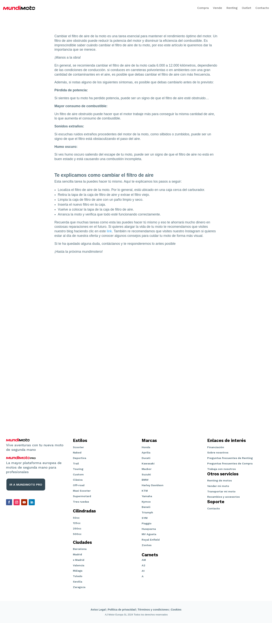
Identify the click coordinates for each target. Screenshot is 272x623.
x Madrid (78, 559)
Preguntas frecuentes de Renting (230, 458)
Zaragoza (79, 587)
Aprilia (146, 452)
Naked (77, 452)
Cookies (176, 609)
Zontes (146, 545)
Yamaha (147, 496)
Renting (232, 8)
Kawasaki (148, 463)
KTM (145, 490)
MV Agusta (149, 534)
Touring (78, 468)
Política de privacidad (122, 609)
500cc (77, 533)
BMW (145, 479)
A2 (143, 565)
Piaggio (146, 523)
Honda (146, 447)
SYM (145, 517)
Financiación (215, 447)
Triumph (147, 512)
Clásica (78, 479)
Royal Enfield (151, 539)
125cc (76, 523)
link (109, 231)
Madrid (77, 554)
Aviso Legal (98, 609)
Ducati (146, 458)
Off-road (78, 485)
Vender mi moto (218, 485)
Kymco (146, 501)
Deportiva (79, 458)
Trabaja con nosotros (221, 468)
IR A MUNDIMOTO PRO (25, 484)
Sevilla (77, 581)
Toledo (77, 576)
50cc (76, 517)
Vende (217, 8)
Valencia (78, 565)
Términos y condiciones (153, 609)
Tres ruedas (81, 501)
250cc (77, 528)
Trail (76, 463)
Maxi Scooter (82, 490)
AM (144, 559)
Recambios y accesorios (223, 496)
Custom (78, 474)
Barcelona (80, 548)
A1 (143, 570)
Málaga (77, 570)
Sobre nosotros (217, 452)
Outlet (246, 8)
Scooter (78, 447)
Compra (203, 8)
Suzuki (146, 474)
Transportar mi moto (221, 491)
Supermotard (82, 496)
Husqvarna (149, 528)
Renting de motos (219, 480)
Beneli (146, 506)
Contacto (262, 8)
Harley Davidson (152, 485)
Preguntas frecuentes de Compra (230, 463)
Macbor (146, 468)
